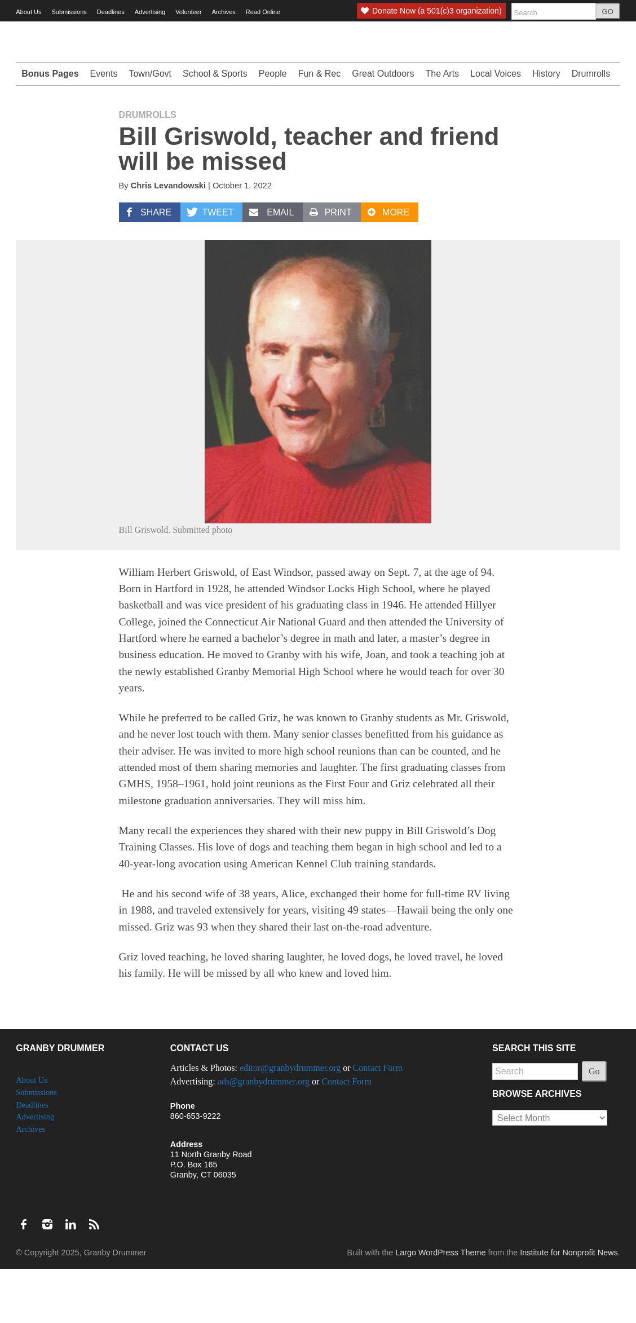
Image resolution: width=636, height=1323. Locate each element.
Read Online (263, 11)
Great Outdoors (383, 128)
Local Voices (495, 128)
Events (104, 128)
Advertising (150, 11)
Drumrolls (591, 128)
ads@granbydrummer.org (264, 1135)
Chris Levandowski (168, 239)
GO (607, 11)
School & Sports (215, 128)
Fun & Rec (319, 128)
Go (594, 1125)
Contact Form (378, 1122)
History (546, 128)
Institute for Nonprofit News (569, 1306)
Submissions (68, 11)
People (273, 128)
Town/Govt (150, 128)
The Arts (443, 128)
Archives (224, 11)
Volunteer (188, 11)
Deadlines (111, 11)
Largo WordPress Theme (440, 1306)
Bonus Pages (49, 128)
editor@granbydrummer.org (290, 1122)
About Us (28, 11)
